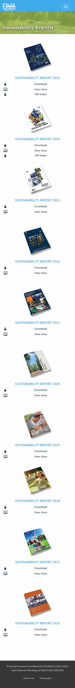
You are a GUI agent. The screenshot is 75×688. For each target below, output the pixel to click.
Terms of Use (28, 678)
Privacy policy (46, 678)
